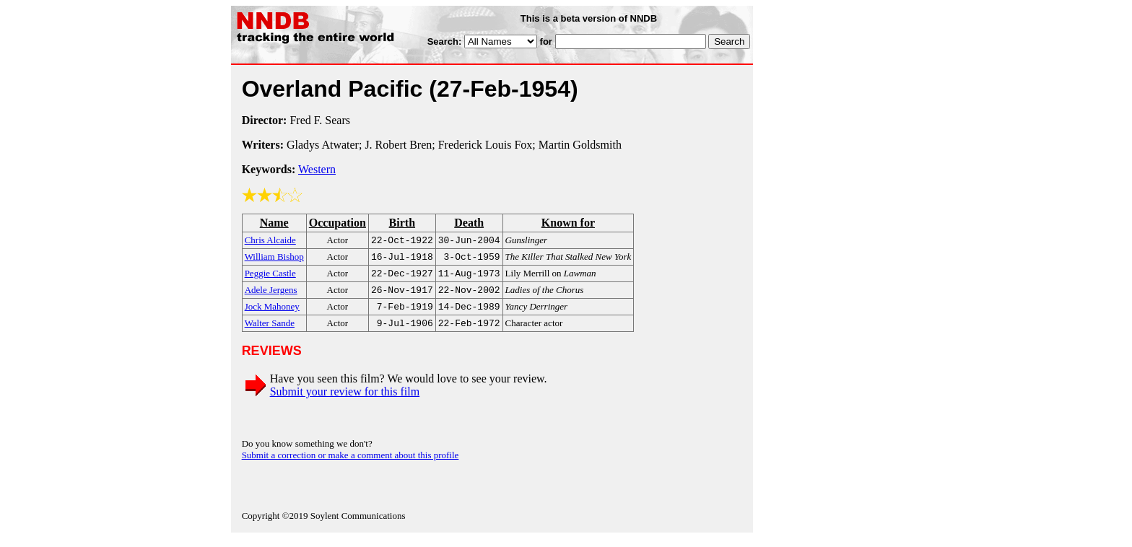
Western (317, 169)
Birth (402, 222)
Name (274, 222)
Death (469, 222)
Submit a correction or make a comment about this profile (350, 463)
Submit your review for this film (345, 400)
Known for (568, 222)
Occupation (337, 222)
